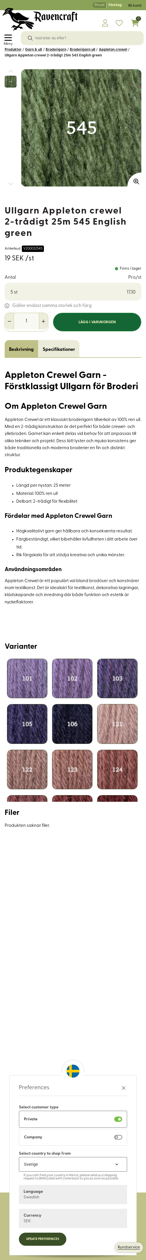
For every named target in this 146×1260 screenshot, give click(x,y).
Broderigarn (56, 49)
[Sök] (30, 38)
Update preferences (42, 1239)
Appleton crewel (113, 49)
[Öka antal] (43, 321)
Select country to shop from (45, 1153)
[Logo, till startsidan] (40, 19)
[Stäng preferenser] (123, 1088)
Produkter (13, 49)
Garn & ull (33, 49)
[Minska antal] (9, 321)
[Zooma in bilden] (134, 179)
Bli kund (134, 6)
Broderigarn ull (82, 49)
